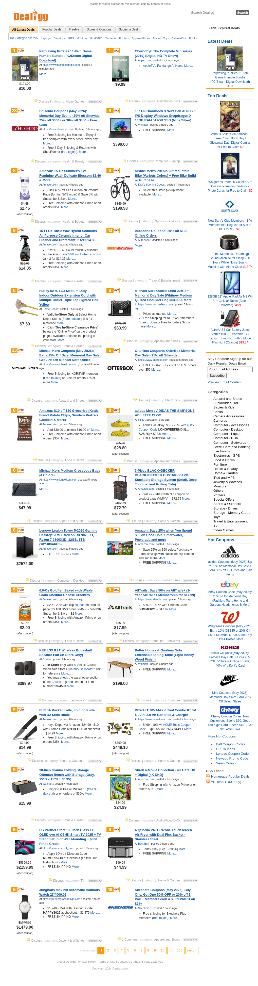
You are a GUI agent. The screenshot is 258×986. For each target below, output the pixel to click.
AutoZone (144, 239)
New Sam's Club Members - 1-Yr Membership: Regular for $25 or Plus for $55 (230, 225)
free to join (69, 152)
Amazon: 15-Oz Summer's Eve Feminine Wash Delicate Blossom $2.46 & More (70, 175)
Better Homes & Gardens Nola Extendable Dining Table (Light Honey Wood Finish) (164, 654)
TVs (35, 38)
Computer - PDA (225, 438)
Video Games (223, 530)
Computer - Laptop (227, 434)
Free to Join (148, 322)
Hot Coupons (221, 539)
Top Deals (218, 95)
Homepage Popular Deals (230, 776)
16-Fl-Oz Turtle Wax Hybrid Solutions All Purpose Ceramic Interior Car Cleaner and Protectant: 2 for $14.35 (68, 235)
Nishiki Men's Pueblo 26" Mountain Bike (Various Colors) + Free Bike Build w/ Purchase (165, 175)
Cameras (111, 38)
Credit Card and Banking (231, 447)
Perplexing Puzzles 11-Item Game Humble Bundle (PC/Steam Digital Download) (230, 77)
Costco (47, 659)
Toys (166, 38)
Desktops (59, 38)
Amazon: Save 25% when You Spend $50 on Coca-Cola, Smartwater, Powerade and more (163, 535)
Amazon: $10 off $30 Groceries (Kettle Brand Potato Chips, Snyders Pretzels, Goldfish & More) (69, 415)
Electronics (221, 451)
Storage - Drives (225, 508)
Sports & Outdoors (227, 504)
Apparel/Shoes (141, 38)
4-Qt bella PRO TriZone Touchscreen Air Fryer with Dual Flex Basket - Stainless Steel (163, 834)
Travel (157, 38)
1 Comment (127, 939)
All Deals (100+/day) (225, 782)
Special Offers (223, 499)
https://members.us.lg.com (58, 848)
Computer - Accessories (231, 425)
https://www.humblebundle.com (61, 64)
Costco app (59, 682)
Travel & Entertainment (230, 521)
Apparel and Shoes (227, 399)
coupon (79, 605)
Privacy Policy (87, 961)
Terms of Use (106, 961)
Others (218, 490)
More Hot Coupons (222, 736)
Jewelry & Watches (227, 482)
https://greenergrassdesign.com (61, 898)
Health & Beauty (225, 469)
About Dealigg (67, 961)
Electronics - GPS (226, 455)
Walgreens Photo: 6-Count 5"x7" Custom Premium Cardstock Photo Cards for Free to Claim (230, 186)
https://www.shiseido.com (58, 129)
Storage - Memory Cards (231, 513)
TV (215, 526)
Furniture (220, 464)
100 (179, 950)
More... (44, 74)
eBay (141, 419)
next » (191, 950)
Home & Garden (225, 473)
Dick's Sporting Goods (151, 184)
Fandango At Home (170, 66)
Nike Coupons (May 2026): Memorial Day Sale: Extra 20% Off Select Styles (230, 697)
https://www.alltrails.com (152, 599)
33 (14, 350)
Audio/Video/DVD (226, 403)
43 (109, 230)
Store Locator (72, 319)
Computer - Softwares (229, 443)
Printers (124, 38)
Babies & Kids (223, 407)
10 (162, 950)
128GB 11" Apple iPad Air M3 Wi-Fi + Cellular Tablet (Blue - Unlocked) (230, 301)
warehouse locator (81, 669)
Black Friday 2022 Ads (148, 961)
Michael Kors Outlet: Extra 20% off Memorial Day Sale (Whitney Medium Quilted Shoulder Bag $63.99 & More (163, 295)
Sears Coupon (226, 763)
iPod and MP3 (223, 478)
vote (21, 50)
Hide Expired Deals (223, 28)
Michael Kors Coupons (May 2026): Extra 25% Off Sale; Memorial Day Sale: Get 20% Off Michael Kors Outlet (70, 355)
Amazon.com (50, 184)
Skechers (143, 908)
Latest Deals (220, 41)
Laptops (46, 38)
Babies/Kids (179, 38)
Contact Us (125, 961)
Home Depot (50, 308)
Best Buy (143, 843)
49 (109, 889)
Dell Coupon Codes (230, 744)
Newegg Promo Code (232, 758)
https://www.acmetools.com (154, 719)
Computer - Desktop (228, 429)
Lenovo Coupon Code (232, 753)
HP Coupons (225, 749)
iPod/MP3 (96, 38)
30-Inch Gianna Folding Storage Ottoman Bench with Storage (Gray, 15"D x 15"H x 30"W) (67, 774)
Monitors (82, 38)
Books (193, 38)
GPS (71, 38)
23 (14, 110)
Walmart (143, 124)
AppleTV (149, 66)
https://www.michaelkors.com (155, 304)
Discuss (42, 101)
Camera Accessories (228, 416)
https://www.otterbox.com (153, 359)
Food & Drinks (224, 460)
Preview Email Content (225, 382)
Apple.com (144, 60)
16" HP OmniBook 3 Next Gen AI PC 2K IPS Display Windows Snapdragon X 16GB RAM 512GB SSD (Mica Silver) (165, 115)
